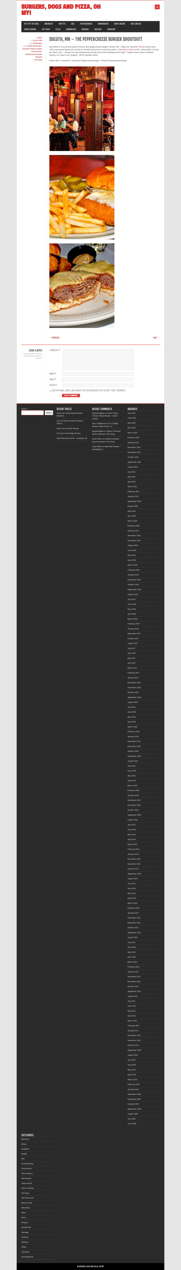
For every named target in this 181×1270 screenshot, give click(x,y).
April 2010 (132, 1075)
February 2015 (134, 790)
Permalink (38, 60)
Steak (23, 1247)
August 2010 (133, 1055)
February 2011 (134, 1026)
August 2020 (133, 506)
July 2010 (131, 1060)
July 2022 (131, 413)
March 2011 (132, 1021)
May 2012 (132, 952)
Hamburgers (103, 24)
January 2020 (133, 531)
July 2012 (131, 942)
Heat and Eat (136, 24)
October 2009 (133, 1104)
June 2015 (132, 771)
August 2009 (133, 1114)
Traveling (111, 29)
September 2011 (134, 991)
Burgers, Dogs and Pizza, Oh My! (61, 10)
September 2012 (134, 933)
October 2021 (133, 457)
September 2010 (134, 1050)
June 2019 (132, 550)
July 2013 (131, 884)
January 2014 (133, 854)
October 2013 (133, 869)
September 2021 (134, 462)
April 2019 (132, 560)
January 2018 (133, 629)
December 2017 (134, 634)
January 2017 (133, 678)
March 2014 (132, 844)
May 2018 (132, 609)
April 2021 (132, 482)
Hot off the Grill (31, 24)
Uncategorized (27, 1257)
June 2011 (132, 1006)
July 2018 (131, 599)
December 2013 (134, 859)
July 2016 (131, 707)
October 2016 (133, 692)
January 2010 (133, 1089)
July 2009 (131, 1119)
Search (24, 409)
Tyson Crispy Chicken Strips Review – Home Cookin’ (105, 416)
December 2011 (134, 977)
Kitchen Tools (26, 1203)
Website (53, 385)
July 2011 (131, 1001)
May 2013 (132, 893)
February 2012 (134, 967)
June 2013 (132, 888)
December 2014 (134, 800)
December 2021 (134, 447)
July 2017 (131, 648)
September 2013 (134, 874)
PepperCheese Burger (33, 54)
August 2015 (133, 761)
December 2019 (134, 536)
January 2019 (133, 575)
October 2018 (133, 585)
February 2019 (134, 570)
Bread (23, 1144)
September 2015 (134, 756)
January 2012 (133, 972)
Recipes (24, 1222)
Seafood (97, 29)
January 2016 (133, 736)
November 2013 (134, 864)
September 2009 (134, 1109)
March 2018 (132, 619)
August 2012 (133, 937)
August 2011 (133, 996)
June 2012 (132, 947)
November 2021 (134, 452)
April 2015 (132, 781)
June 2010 (132, 1065)
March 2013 (132, 903)
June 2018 (132, 604)
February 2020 (134, 526)
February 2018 (134, 624)
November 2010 (134, 1040)
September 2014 (134, 815)
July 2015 (131, 766)
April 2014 (132, 839)
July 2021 (131, 472)
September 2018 (134, 589)
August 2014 (133, 820)
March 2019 (132, 565)
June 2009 (132, 1124)
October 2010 (133, 1045)
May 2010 (132, 1070)
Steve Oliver (97, 439)
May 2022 (132, 423)
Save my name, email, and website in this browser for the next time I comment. (89, 390)
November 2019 (134, 540)
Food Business (86, 24)
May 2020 (132, 511)
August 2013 (133, 879)
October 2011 (133, 986)
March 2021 (132, 487)
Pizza (58, 29)
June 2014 (132, 830)
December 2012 (134, 918)
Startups (24, 1242)
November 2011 (134, 982)
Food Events (26, 1168)
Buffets (62, 24)
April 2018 (132, 614)
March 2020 (132, 521)
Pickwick (39, 57)
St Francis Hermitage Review (68, 433)
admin (40, 37)
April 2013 (132, 898)
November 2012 (134, 923)
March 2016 (132, 727)
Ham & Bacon (119, 24)
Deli (72, 24)
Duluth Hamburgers (34, 46)
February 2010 (134, 1084)
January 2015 (133, 795)
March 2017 (132, 668)
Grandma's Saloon (29, 49)
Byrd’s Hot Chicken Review (68, 428)
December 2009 (134, 1094)
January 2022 (133, 442)
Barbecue (25, 1139)
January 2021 (133, 496)
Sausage (85, 29)
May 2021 (132, 477)
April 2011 (132, 1016)
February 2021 (134, 491)
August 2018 (133, 594)
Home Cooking (30, 29)
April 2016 (132, 722)
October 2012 (133, 928)
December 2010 (134, 1035)
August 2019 (133, 545)
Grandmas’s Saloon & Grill (129, 49)
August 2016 (133, 702)
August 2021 (133, 467)
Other (23, 1213)
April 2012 (132, 957)
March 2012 (132, 962)
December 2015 (134, 741)
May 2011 (132, 1011)
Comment (55, 350)
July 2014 (131, 825)
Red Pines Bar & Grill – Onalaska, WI (72, 438)
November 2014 (134, 805)
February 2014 (134, 849)
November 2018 (134, 580)
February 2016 (134, 732)
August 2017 (133, 643)
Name (52, 373)
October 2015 (133, 751)
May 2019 (132, 555)
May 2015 (132, 776)
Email (53, 379)
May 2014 (132, 835)
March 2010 (132, 1080)
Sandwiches (71, 29)
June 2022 (132, 418)
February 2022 (134, 437)
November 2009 (134, 1099)
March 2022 (132, 433)
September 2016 (134, 697)
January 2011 (133, 1031)
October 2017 (133, 638)
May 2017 (132, 658)
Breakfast (49, 24)
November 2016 (134, 687)
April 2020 (132, 516)
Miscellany (25, 1208)
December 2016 (134, 683)
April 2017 (132, 663)
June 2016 (132, 712)
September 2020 (134, 501)
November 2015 (134, 746)
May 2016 (132, 717)
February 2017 (134, 673)
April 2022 (132, 428)
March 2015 (132, 785)
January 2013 (133, 913)
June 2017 (132, 653)
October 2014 (133, 810)
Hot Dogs (46, 29)
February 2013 (134, 908)
